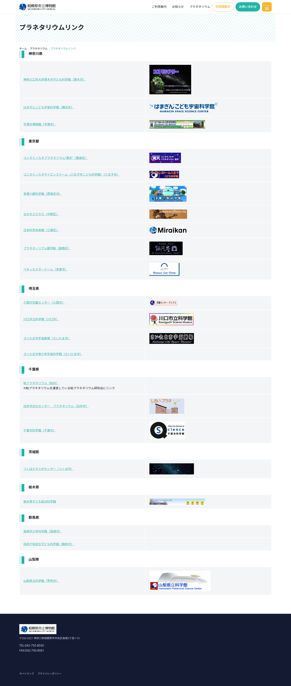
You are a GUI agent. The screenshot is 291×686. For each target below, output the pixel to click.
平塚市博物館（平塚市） (39, 124)
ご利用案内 (159, 7)
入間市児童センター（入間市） (44, 302)
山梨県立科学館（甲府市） (41, 581)
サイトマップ (26, 673)
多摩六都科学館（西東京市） (42, 194)
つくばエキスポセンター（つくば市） (48, 469)
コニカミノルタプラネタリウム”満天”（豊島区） (55, 158)
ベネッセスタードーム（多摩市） (45, 269)
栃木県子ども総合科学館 (39, 501)
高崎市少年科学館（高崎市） (42, 531)
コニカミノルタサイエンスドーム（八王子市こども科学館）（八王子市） (71, 174)
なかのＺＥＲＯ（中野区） (41, 214)
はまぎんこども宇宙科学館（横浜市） (48, 107)
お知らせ (178, 7)
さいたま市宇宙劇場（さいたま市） (47, 338)
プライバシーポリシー (49, 673)
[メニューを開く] (267, 6)
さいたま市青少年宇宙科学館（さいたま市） (53, 354)
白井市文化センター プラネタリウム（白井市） (56, 406)
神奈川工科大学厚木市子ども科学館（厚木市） (54, 79)
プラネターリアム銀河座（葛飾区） (47, 248)
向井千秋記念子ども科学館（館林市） (48, 544)
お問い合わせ (248, 7)
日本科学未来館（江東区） (41, 230)
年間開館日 (222, 7)
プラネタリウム (199, 7)
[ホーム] (37, 7)
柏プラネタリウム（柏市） (41, 383)
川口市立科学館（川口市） (41, 319)
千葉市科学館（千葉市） (39, 430)
